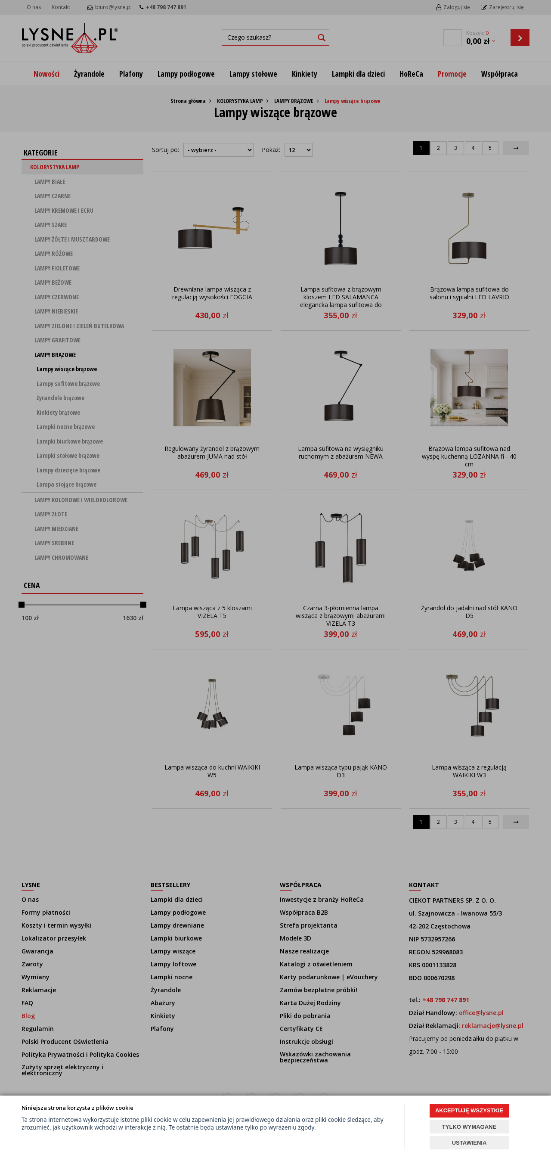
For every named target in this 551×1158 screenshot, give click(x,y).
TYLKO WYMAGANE (469, 1127)
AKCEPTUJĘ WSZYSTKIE (469, 1110)
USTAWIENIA (469, 1142)
